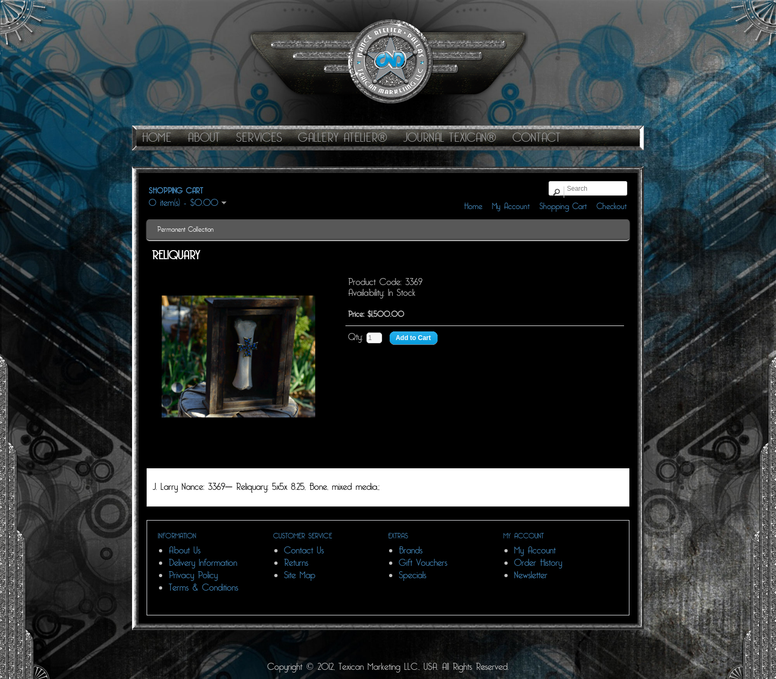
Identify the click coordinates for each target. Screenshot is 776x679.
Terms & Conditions (203, 587)
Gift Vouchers (423, 563)
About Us (184, 550)
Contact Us (304, 550)
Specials (412, 575)
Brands (410, 550)
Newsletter (531, 575)
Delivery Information (203, 563)
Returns (296, 563)
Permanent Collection (185, 229)
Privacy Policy (193, 575)
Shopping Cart (563, 206)
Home (473, 206)
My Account (511, 206)
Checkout (612, 206)
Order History (538, 563)
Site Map (299, 575)
